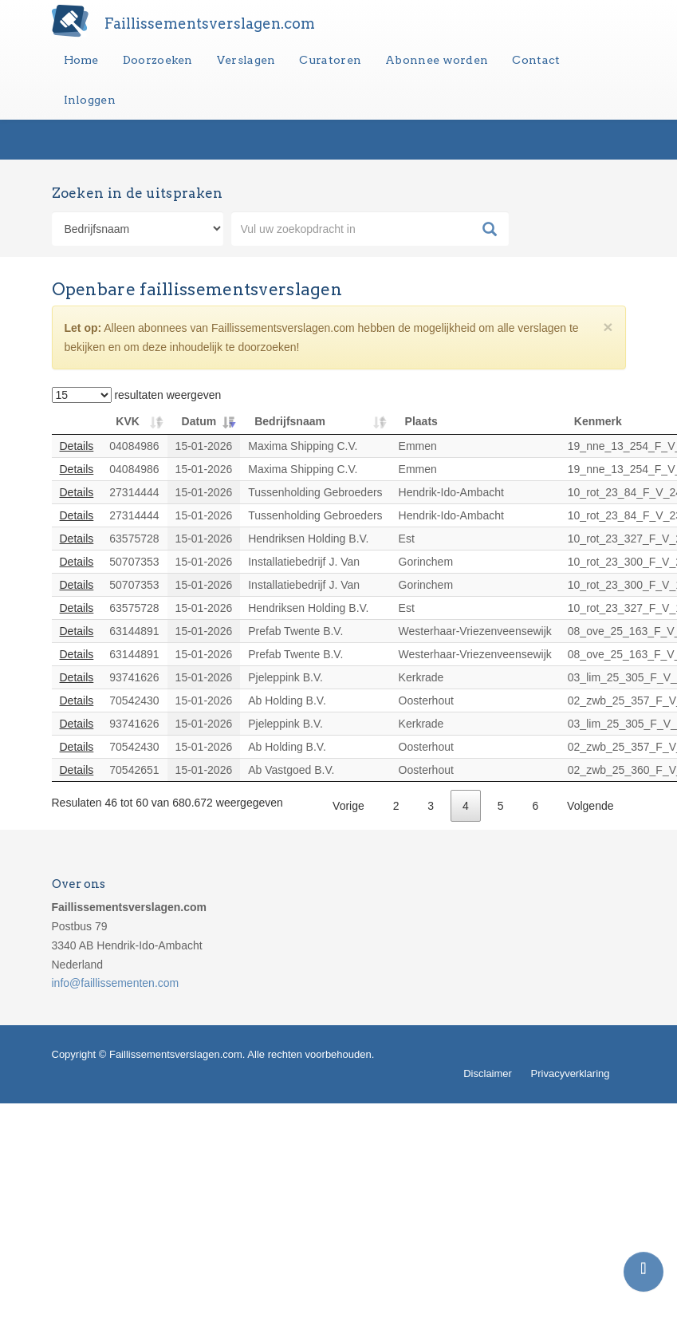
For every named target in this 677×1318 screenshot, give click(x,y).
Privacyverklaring (570, 1073)
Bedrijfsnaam (289, 421)
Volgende (590, 805)
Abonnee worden (436, 59)
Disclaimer (487, 1073)
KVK (128, 421)
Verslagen (246, 59)
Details (77, 446)
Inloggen (90, 99)
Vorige (348, 805)
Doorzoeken (158, 59)
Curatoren (330, 59)
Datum (199, 421)
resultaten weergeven (137, 395)
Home (81, 59)
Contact (536, 59)
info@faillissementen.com (115, 983)
